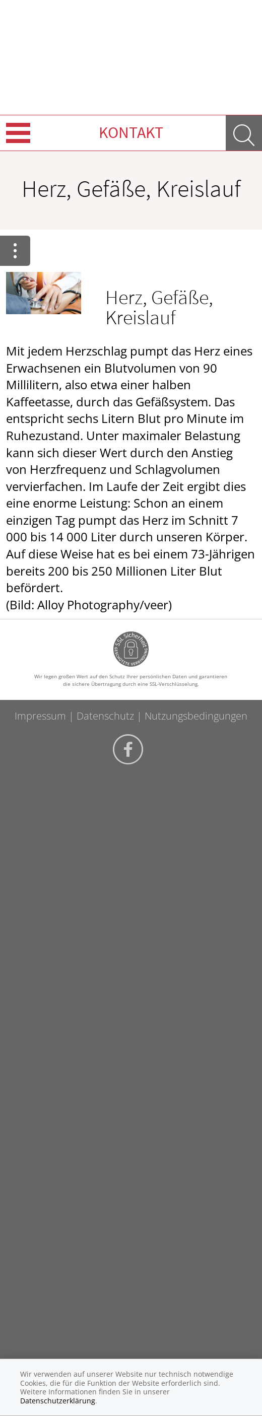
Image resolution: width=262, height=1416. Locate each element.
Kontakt (131, 132)
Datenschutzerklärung (57, 1400)
